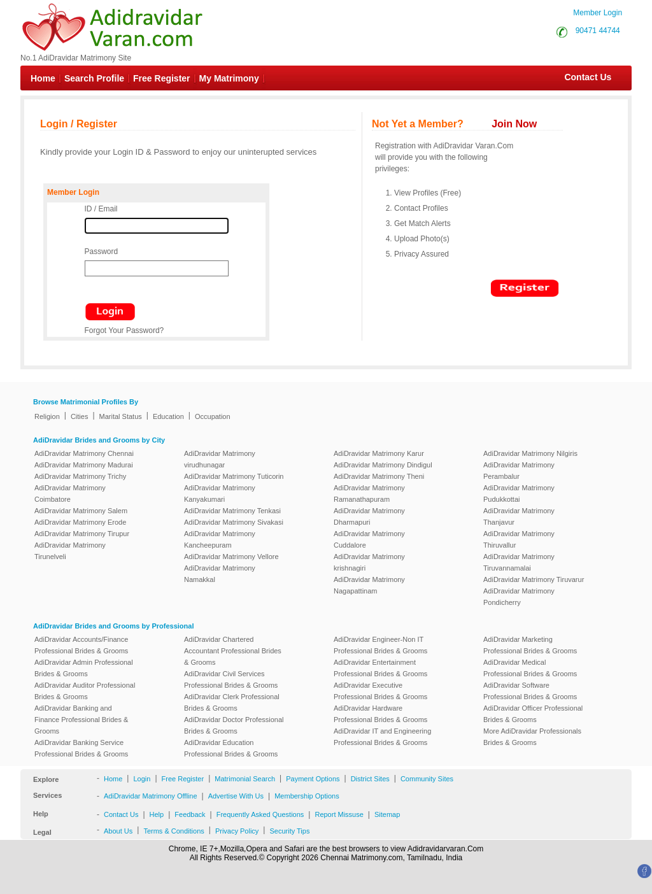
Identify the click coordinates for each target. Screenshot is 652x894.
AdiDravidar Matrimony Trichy (80, 476)
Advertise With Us (236, 796)
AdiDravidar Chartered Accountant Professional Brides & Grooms (232, 650)
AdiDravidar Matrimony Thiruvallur (519, 539)
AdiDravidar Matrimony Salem (80, 510)
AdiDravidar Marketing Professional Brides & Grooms (530, 645)
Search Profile (94, 78)
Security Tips (289, 831)
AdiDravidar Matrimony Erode (80, 522)
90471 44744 (598, 30)
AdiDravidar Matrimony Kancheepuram (219, 539)
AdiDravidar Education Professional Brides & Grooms (231, 748)
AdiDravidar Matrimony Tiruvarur (533, 579)
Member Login (597, 12)
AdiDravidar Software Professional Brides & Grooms (530, 690)
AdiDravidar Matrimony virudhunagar (219, 459)
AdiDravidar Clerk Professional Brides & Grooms (232, 702)
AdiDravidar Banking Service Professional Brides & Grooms (81, 748)
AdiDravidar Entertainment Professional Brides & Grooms (380, 668)
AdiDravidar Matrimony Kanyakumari (219, 493)
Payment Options (312, 779)
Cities (80, 416)
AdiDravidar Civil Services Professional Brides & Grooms (231, 679)
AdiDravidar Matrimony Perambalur (519, 470)
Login (141, 779)
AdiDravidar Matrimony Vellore (231, 556)
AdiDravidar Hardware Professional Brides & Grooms (380, 713)
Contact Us (581, 77)
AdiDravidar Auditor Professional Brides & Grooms (84, 690)
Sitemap (387, 814)
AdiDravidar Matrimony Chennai (84, 453)
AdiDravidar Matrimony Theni (379, 476)
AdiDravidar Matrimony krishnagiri (369, 562)
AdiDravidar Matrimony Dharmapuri (369, 516)
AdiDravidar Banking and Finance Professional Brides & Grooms (81, 719)
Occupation (212, 416)
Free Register (161, 78)
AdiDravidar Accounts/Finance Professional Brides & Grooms (81, 645)
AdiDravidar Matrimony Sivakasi (233, 522)
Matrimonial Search (245, 779)
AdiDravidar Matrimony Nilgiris (530, 453)
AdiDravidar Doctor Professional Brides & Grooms (234, 725)
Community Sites (426, 779)
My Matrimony (229, 78)
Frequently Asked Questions (260, 814)
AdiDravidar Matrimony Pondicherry (519, 596)
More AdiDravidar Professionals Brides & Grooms (532, 736)
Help (157, 814)
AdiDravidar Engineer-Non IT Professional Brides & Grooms (380, 645)
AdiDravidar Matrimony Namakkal (219, 573)
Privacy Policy (237, 831)
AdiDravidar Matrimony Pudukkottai (519, 493)
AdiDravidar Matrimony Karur (379, 453)
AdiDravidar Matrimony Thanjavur (519, 516)
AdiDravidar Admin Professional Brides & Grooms (83, 668)
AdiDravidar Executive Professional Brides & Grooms (380, 690)
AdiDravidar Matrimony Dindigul (383, 465)
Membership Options (306, 796)
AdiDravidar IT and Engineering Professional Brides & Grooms (382, 736)
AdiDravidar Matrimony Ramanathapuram (369, 493)
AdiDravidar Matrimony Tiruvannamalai (519, 562)
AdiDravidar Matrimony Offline (150, 796)
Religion (47, 416)
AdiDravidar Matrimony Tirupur (81, 533)
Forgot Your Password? (124, 330)
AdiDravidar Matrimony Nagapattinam (369, 585)
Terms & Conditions (173, 831)
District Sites (370, 779)
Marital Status (120, 416)
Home (43, 78)
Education (168, 416)
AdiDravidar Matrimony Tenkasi (232, 510)
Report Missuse (339, 814)
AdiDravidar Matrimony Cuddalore (369, 539)
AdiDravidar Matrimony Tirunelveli (70, 550)
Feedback (189, 814)
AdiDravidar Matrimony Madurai (83, 465)
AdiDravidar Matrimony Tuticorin (234, 476)
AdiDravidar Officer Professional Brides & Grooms (533, 713)
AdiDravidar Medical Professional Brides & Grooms (530, 668)
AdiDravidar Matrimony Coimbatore (70, 493)
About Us (118, 831)
